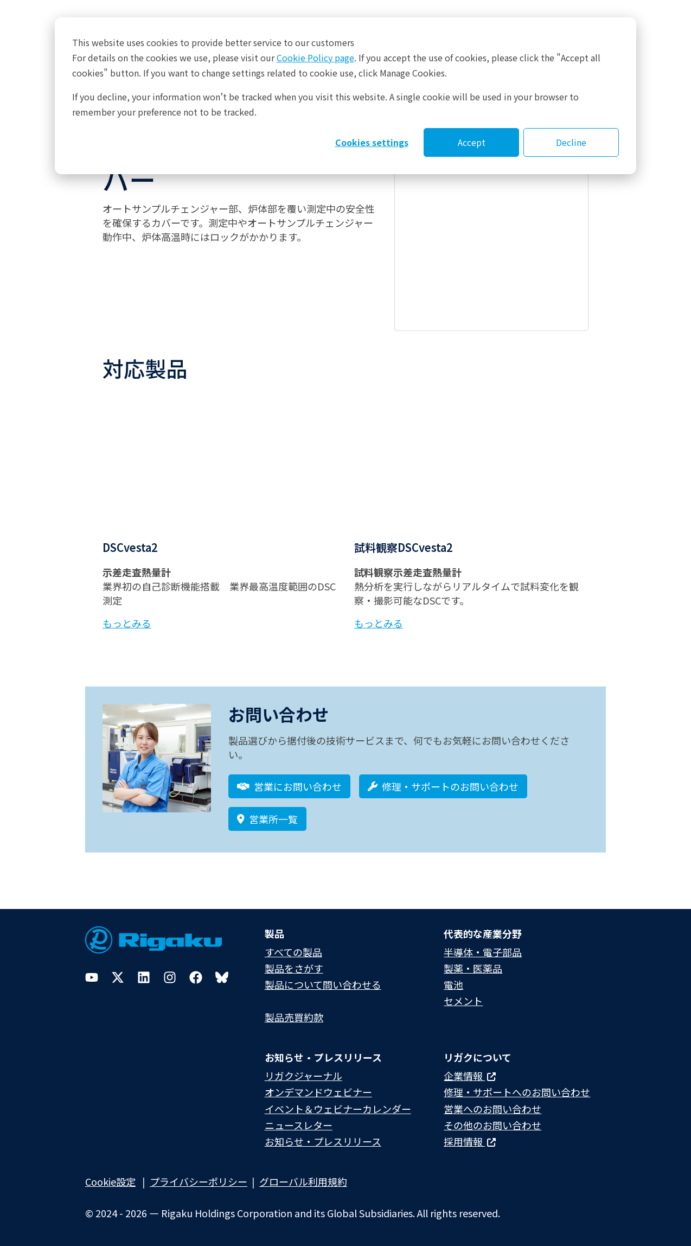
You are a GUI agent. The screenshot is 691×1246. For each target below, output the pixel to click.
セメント (463, 1001)
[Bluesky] (221, 977)
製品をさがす (294, 968)
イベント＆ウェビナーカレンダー (338, 1109)
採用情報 (470, 1141)
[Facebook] (195, 977)
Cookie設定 (110, 1181)
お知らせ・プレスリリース (323, 1141)
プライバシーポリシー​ (198, 1181)
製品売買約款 (294, 1017)
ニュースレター (298, 1125)
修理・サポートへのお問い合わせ (517, 1092)
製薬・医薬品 (473, 968)
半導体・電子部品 (483, 952)
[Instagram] (169, 977)
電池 (453, 984)
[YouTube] (91, 977)
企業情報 (470, 1076)
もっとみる (127, 623)
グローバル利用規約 (303, 1181)
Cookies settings (371, 142)
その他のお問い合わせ (492, 1125)
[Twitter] (117, 977)
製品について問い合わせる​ (323, 984)
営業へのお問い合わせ (492, 1109)
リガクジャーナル (303, 1076)
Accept (471, 142)
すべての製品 (293, 952)
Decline (571, 142)
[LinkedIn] (143, 977)
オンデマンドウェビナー (318, 1092)
